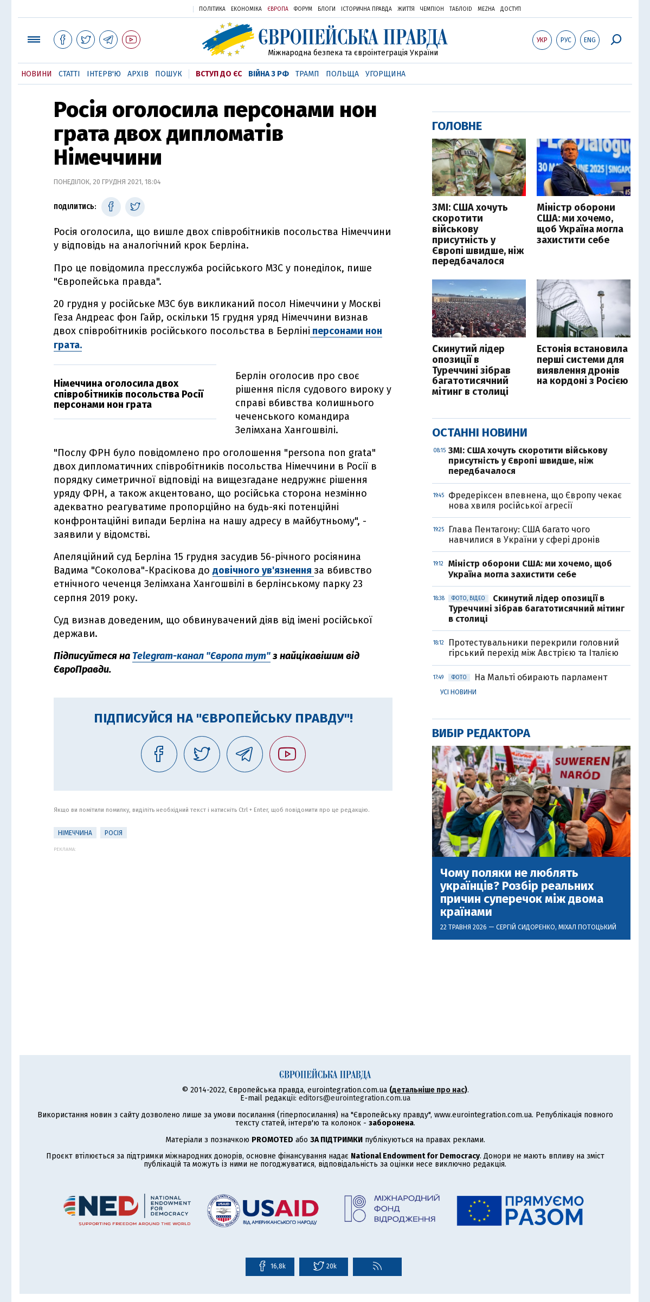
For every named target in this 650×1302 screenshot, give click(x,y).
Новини (36, 74)
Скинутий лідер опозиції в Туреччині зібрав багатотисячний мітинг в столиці (471, 371)
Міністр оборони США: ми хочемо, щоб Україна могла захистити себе (580, 224)
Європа (277, 9)
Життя (406, 9)
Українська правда (158, 8)
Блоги (327, 9)
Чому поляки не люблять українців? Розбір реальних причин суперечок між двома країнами (521, 893)
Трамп (307, 74)
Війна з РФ (268, 74)
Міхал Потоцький (587, 927)
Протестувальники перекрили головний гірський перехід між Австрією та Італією (534, 647)
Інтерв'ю (104, 74)
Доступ (510, 9)
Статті (69, 74)
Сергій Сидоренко (525, 927)
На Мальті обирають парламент (527, 677)
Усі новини (458, 692)
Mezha (486, 9)
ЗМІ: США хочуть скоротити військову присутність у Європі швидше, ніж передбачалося (478, 235)
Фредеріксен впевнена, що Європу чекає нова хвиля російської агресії (535, 500)
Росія (114, 833)
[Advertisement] (223, 928)
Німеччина (75, 833)
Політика (212, 9)
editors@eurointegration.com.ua (354, 1098)
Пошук (168, 74)
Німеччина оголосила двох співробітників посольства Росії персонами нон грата (129, 394)
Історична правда (366, 9)
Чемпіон (432, 9)
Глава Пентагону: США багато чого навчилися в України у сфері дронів (524, 534)
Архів (138, 74)
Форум (303, 9)
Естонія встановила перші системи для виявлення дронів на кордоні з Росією (582, 365)
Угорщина (385, 74)
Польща (342, 74)
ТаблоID (460, 9)
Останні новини (479, 432)
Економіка (246, 9)
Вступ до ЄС (219, 74)
